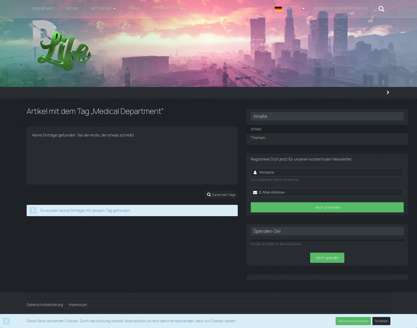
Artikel (301, 127)
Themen (303, 135)
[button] (289, 8)
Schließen (381, 321)
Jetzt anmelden (341, 210)
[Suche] (381, 8)
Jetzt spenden (341, 260)
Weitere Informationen (353, 321)
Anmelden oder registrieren (340, 8)
